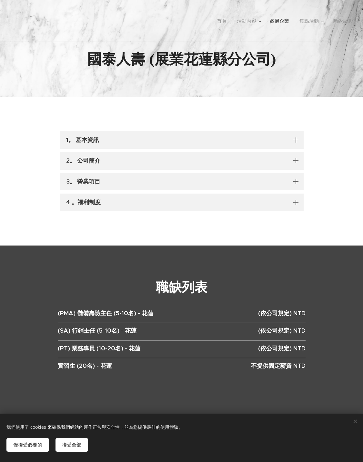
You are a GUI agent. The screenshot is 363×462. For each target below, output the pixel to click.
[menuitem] (229, 21)
